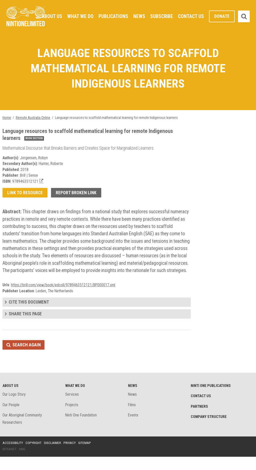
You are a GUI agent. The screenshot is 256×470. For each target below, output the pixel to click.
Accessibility (13, 456)
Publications (113, 16)
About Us (51, 16)
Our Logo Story (14, 407)
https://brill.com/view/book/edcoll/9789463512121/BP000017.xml (63, 296)
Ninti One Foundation (81, 428)
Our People (11, 417)
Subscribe (161, 16)
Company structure (209, 429)
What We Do (79, 16)
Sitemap (86, 456)
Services (72, 407)
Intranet (9, 462)
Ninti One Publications (211, 398)
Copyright (34, 456)
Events (133, 428)
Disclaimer (53, 456)
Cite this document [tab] (29, 314)
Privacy (71, 456)
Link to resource (25, 195)
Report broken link (76, 195)
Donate (222, 16)
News (139, 16)
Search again (26, 357)
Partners (199, 419)
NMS (22, 462)
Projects (72, 417)
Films (132, 417)
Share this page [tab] (25, 325)
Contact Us (191, 16)
